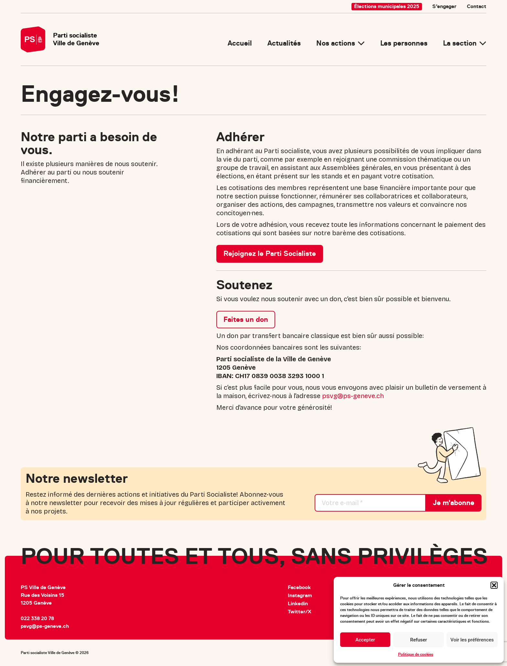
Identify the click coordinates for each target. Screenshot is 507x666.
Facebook (299, 587)
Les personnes (403, 43)
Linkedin (298, 604)
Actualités (284, 43)
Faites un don (245, 319)
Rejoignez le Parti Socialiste (269, 253)
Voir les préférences (472, 640)
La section (460, 43)
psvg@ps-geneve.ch (353, 396)
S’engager (444, 6)
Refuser (418, 640)
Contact (476, 6)
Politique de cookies (415, 654)
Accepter (365, 640)
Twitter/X (299, 612)
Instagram (300, 595)
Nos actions (335, 43)
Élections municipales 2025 (386, 6)
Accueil (240, 43)
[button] (494, 585)
